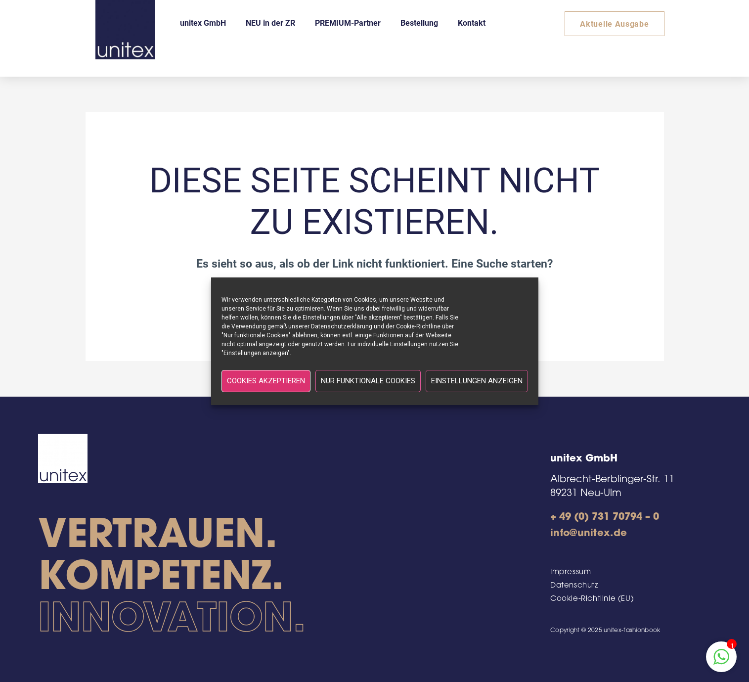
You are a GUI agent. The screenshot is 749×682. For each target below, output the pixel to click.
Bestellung (419, 22)
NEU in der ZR (270, 22)
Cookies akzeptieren (266, 380)
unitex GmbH (203, 22)
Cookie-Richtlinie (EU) (592, 599)
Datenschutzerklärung (341, 326)
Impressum (570, 572)
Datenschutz (574, 586)
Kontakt (471, 22)
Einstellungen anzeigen (477, 380)
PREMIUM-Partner (348, 22)
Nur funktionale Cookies (368, 380)
